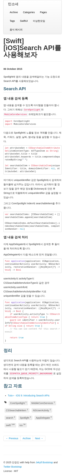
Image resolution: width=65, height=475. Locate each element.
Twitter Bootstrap (12, 466)
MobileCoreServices (43, 403)
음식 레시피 (16, 29)
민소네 (13, 4)
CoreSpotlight (18, 403)
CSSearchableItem (17, 410)
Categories (29, 12)
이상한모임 (39, 21)
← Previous (12, 438)
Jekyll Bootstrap (44, 462)
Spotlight (25, 417)
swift (10, 425)
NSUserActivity (42, 410)
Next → (39, 438)
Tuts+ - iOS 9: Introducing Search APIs (28, 395)
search (10, 417)
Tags (12, 21)
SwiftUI (24, 21)
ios (22, 425)
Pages (43, 12)
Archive (14, 12)
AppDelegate (44, 417)
